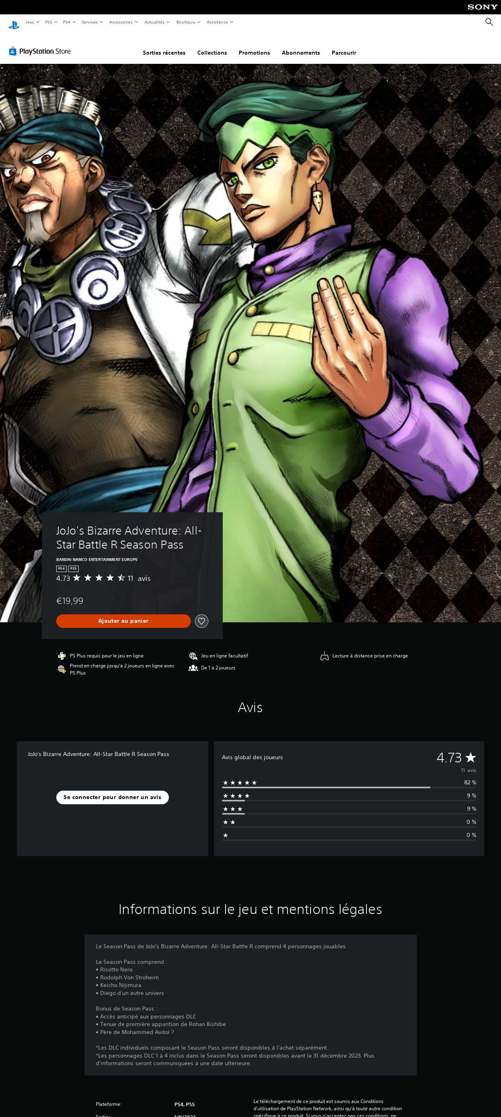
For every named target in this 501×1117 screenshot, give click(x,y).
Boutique (185, 22)
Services (89, 22)
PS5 (49, 22)
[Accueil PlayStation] (14, 22)
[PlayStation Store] (41, 43)
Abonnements (301, 45)
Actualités (155, 22)
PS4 (67, 22)
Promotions (254, 45)
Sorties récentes (164, 45)
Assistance (217, 22)
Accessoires (120, 22)
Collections (212, 45)
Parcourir (344, 45)
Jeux (29, 22)
